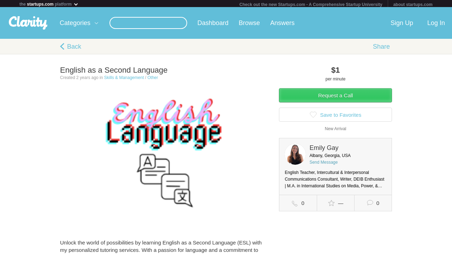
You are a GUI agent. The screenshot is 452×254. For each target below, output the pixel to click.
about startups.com (413, 4)
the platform (49, 4)
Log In (436, 24)
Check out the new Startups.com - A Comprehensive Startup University (310, 4)
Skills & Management (124, 79)
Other (152, 79)
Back (74, 48)
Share (381, 48)
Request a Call (335, 97)
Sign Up (402, 24)
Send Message (323, 163)
